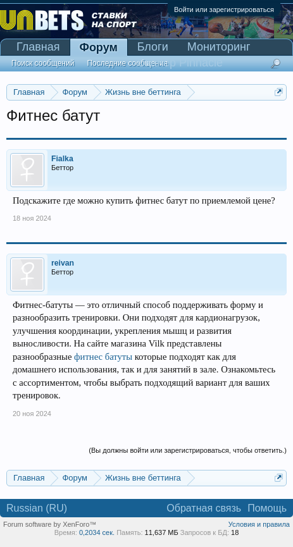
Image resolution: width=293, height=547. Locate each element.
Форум (99, 47)
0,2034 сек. (97, 532)
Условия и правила (259, 524)
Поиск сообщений (42, 63)
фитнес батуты (103, 357)
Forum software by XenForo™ (49, 524)
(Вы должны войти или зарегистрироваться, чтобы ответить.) (188, 450)
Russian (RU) (36, 508)
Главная (38, 46)
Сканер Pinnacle (180, 62)
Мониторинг (219, 46)
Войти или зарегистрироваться (224, 9)
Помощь (267, 508)
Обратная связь (203, 508)
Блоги (152, 46)
